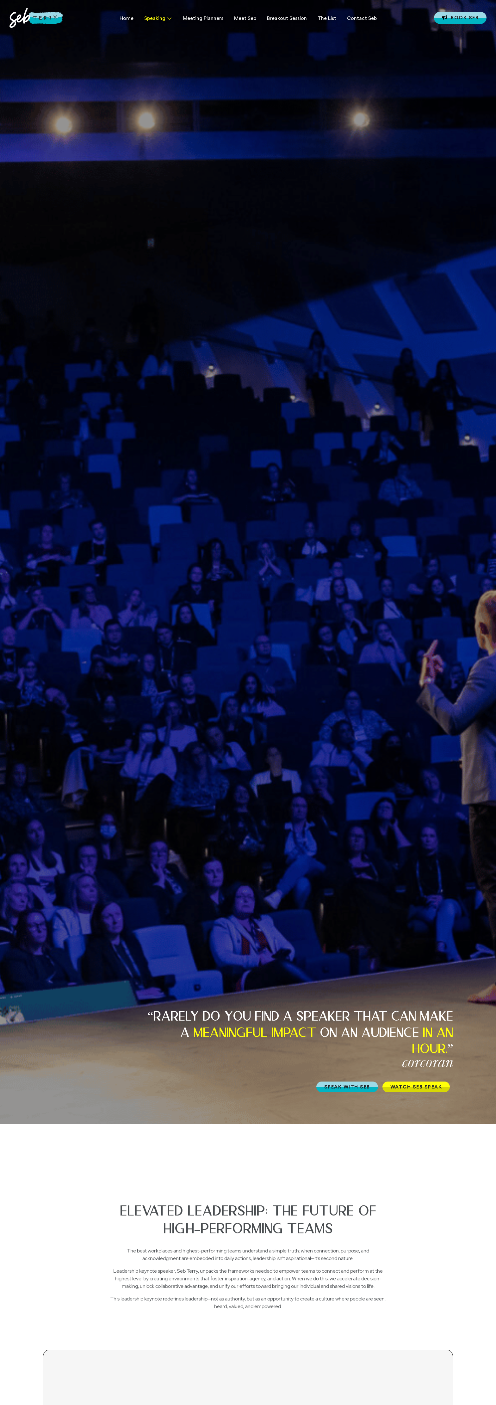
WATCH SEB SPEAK (416, 1087)
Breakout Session (287, 18)
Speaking (154, 18)
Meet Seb (245, 18)
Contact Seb (362, 18)
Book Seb (460, 18)
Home (126, 18)
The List (327, 18)
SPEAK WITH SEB (347, 1087)
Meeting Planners (203, 18)
